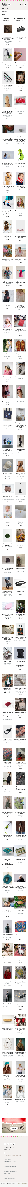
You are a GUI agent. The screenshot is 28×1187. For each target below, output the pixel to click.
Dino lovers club (7, 88)
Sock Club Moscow (7, 214)
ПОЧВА (7, 306)
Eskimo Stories (7, 356)
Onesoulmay (7, 426)
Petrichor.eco (8, 237)
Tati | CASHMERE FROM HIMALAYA (7, 547)
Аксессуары (4, 11)
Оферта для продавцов (9, 1176)
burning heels (8, 914)
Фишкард (7, 866)
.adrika (7, 742)
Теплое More (20, 862)
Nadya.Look (20, 960)
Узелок (7, 815)
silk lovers (20, 239)
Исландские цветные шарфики (7, 889)
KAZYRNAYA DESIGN (20, 499)
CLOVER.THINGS (7, 617)
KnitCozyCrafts (20, 983)
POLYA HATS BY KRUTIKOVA (20, 766)
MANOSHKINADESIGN (7, 453)
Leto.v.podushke (7, 663)
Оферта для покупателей (9, 1178)
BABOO (20, 213)
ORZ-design (20, 913)
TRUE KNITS (20, 356)
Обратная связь (7, 1168)
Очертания (20, 839)
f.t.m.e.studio (20, 545)
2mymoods (20, 309)
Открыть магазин (7, 1159)
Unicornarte (20, 937)
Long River (20, 39)
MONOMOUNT (7, 594)
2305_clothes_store (7, 1006)
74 (18, 1111)
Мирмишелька (7, 523)
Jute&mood (20, 429)
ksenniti (7, 379)
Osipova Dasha (7, 332)
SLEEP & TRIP (20, 1032)
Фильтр (3, 14)
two (20, 742)
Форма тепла (20, 790)
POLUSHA (7, 260)
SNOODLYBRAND (20, 1101)
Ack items (20, 378)
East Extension (7, 766)
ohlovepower (8, 641)
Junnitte (7, 190)
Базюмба (20, 815)
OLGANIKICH (8, 283)
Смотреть (14, 1128)
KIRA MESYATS (20, 476)
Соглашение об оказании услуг (11, 1171)
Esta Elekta (7, 1102)
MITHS (7, 571)
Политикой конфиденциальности (14, 1155)
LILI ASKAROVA (20, 401)
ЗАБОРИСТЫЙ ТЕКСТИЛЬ (20, 640)
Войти (21, 4)
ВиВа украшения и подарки (7, 116)
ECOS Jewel (20, 1008)
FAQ (5, 1164)
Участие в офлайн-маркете (10, 1161)
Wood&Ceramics (8, 1031)
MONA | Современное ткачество (20, 692)
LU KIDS (20, 165)
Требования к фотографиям (10, 1166)
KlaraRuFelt (7, 142)
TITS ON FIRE (8, 838)
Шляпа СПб (20, 890)
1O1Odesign (8, 65)
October (8, 1078)
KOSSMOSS (20, 668)
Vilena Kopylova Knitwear (7, 1055)
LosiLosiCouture (7, 960)
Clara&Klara (7, 983)
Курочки (20, 260)
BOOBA (20, 88)
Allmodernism (7, 789)
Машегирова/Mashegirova (8, 499)
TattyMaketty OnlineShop (20, 283)
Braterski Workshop (7, 937)
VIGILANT (20, 452)
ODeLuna (20, 617)
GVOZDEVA (7, 476)
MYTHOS (20, 523)
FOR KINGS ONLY (20, 65)
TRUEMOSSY (20, 1055)
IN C (20, 189)
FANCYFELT (20, 715)
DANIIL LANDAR (20, 593)
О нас (5, 1156)
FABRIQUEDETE (20, 143)
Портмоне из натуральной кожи (7, 718)
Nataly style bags (20, 111)
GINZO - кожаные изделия (8, 42)
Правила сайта (7, 1173)
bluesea (7, 166)
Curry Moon (7, 691)
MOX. (20, 333)
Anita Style (20, 1079)
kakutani (7, 402)
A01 (20, 569)
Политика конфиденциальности (10, 1180)
